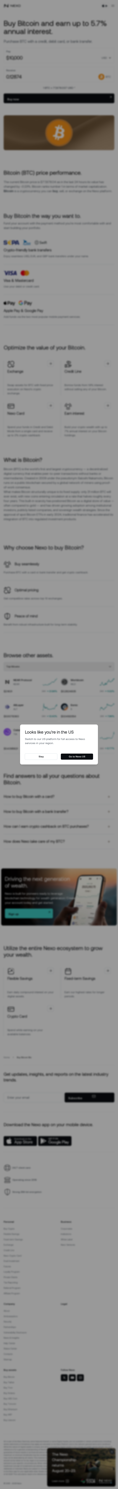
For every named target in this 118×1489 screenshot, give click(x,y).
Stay (41, 756)
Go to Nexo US (77, 756)
